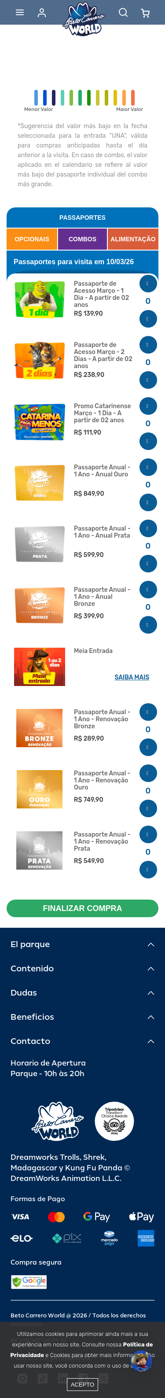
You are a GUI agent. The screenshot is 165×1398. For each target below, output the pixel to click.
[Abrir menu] (20, 12)
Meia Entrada (93, 651)
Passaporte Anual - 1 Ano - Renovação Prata (102, 841)
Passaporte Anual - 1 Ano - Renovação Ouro (102, 780)
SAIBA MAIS (132, 677)
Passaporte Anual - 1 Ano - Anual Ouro (102, 471)
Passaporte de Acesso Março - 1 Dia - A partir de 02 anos (101, 294)
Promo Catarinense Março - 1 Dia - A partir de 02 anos (102, 413)
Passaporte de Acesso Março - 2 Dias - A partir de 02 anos (103, 356)
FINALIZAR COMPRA (82, 908)
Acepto (82, 1384)
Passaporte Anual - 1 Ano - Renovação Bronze (102, 719)
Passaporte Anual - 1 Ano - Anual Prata (102, 532)
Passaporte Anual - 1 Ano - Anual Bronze (102, 597)
